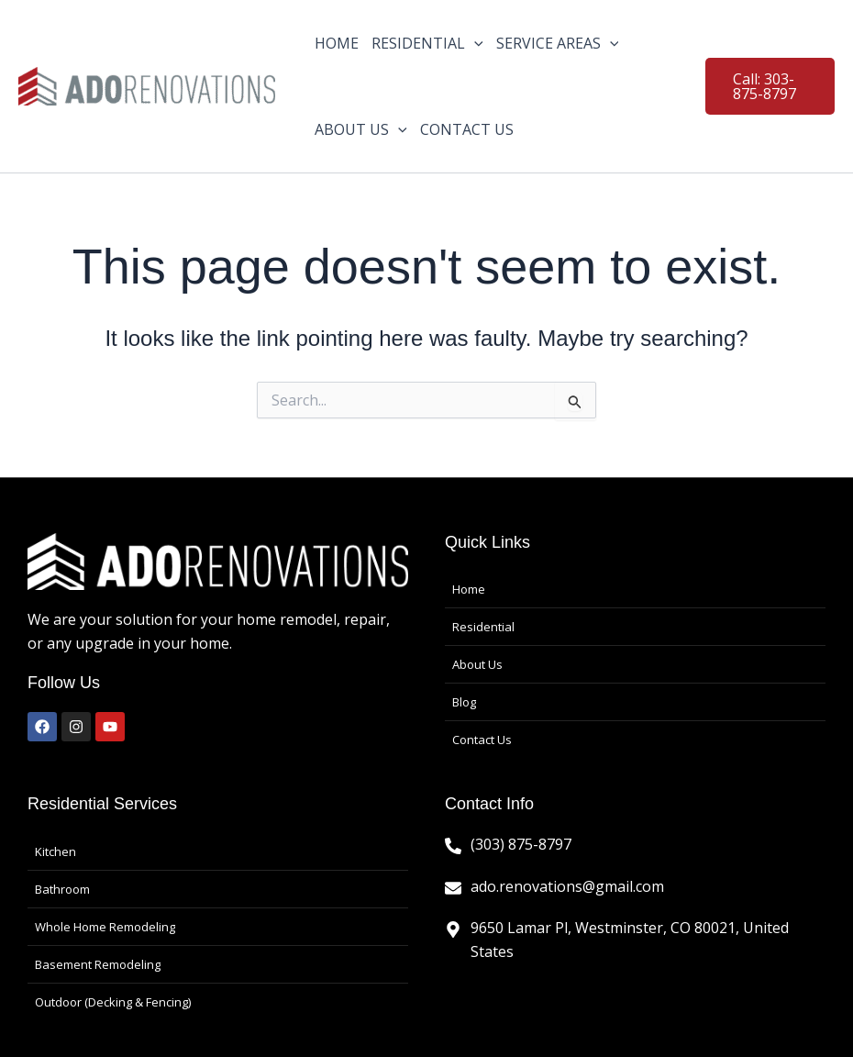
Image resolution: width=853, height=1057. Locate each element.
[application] (474, 43)
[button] (770, 86)
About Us (477, 664)
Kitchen (55, 851)
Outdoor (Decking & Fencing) (113, 1002)
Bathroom (62, 889)
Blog (464, 702)
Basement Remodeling (98, 964)
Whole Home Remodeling (105, 926)
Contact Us (482, 739)
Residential (483, 626)
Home (468, 589)
